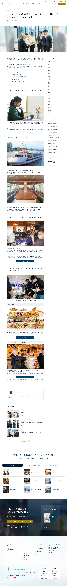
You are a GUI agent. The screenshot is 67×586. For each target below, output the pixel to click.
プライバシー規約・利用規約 (39, 548)
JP (55, 1)
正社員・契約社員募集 (38, 551)
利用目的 (23, 3)
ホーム (8, 537)
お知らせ (36, 553)
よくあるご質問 (50, 552)
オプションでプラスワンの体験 (18, 81)
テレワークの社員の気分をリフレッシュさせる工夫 (20, 72)
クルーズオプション (46, 3)
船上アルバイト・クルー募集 (39, 549)
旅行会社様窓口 (41, 1)
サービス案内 (9, 544)
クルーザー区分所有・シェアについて (12, 549)
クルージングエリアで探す (25, 553)
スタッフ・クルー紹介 (38, 547)
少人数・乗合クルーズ (10, 553)
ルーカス (41, 167)
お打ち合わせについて (10, 548)
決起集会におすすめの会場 (16, 74)
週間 (54, 161)
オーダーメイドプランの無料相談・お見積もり (54, 545)
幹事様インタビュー (24, 559)
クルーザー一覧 (25, 261)
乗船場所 (32, 3)
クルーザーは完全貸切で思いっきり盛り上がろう (20, 76)
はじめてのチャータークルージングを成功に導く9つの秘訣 (53, 548)
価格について (9, 550)
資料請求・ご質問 (34, 1)
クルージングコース (38, 3)
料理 (25, 337)
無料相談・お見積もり (20, 521)
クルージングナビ (12, 537)
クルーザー (18, 3)
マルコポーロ (38, 203)
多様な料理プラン (16, 79)
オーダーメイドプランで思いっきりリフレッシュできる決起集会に (23, 78)
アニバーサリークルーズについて (40, 544)
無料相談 (62, 3)
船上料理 (27, 3)
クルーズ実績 (54, 3)
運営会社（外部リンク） (38, 545)
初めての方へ (28, 1)
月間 (58, 161)
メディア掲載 (37, 555)
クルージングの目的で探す (25, 555)
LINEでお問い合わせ (48, 1)
